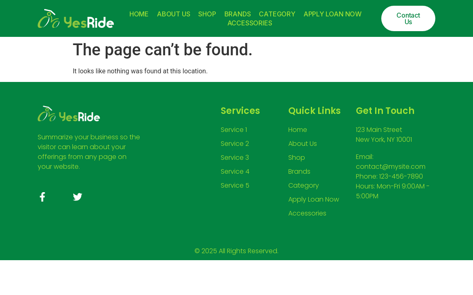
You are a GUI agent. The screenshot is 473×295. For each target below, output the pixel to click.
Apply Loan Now (332, 14)
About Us (173, 14)
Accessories (249, 23)
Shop (207, 14)
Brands (237, 14)
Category (277, 14)
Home (139, 14)
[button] (408, 18)
